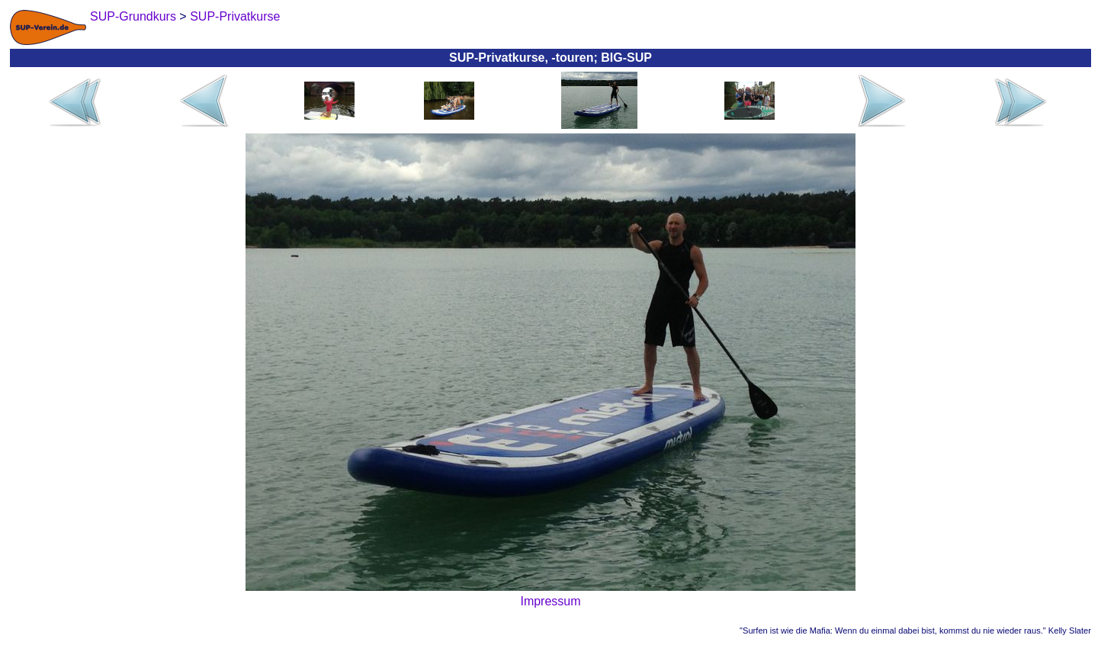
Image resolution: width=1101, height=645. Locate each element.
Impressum (550, 601)
